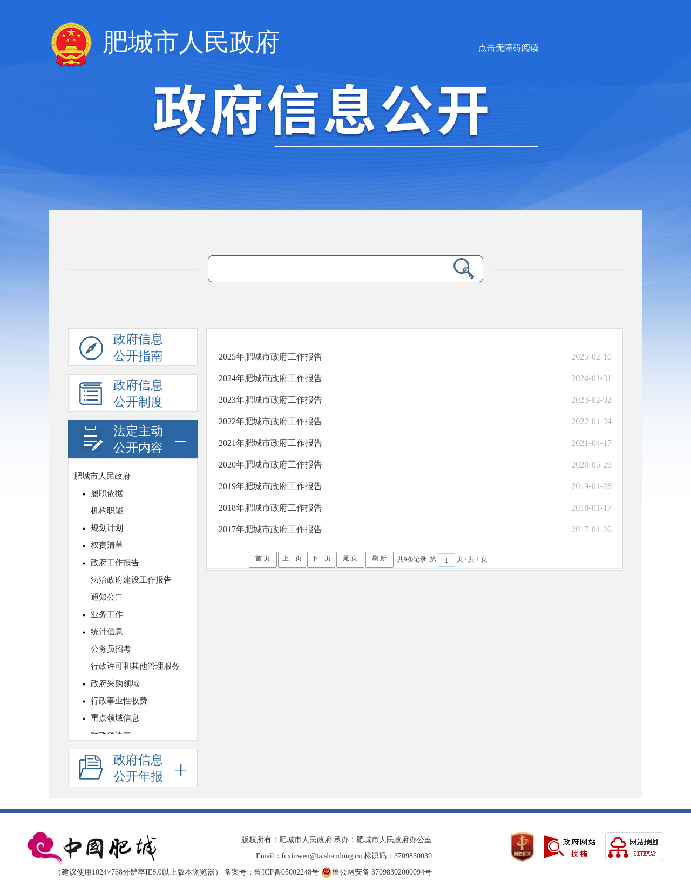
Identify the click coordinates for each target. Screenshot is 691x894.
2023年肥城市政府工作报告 (270, 399)
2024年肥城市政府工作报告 (270, 378)
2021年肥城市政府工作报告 (270, 443)
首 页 (262, 558)
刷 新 (379, 558)
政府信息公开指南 (121, 349)
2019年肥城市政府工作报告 (270, 486)
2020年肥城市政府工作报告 (270, 464)
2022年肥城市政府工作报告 (270, 421)
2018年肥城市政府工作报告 (270, 507)
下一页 (321, 558)
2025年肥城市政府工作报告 (270, 356)
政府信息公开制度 (121, 395)
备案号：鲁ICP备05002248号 (271, 872)
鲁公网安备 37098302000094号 (376, 872)
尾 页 (350, 558)
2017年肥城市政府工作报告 (270, 529)
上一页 (292, 558)
